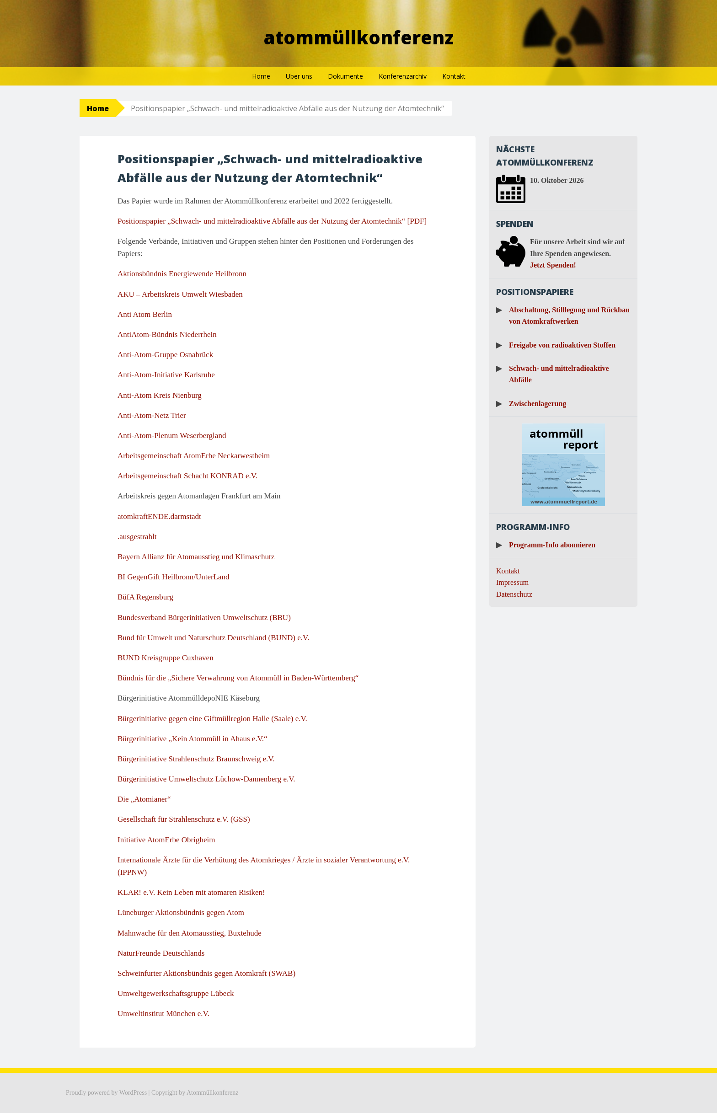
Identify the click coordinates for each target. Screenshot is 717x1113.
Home (261, 76)
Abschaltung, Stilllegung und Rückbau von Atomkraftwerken (569, 316)
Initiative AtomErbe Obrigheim (166, 839)
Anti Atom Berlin (145, 314)
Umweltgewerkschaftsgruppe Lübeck (176, 993)
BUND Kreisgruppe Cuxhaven (166, 657)
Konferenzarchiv (403, 76)
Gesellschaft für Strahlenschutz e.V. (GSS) (184, 819)
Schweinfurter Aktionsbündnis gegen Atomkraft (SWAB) (206, 973)
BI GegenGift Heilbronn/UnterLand (174, 577)
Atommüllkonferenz (359, 37)
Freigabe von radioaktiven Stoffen (562, 345)
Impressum (512, 582)
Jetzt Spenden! (553, 265)
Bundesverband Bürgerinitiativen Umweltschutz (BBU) (204, 617)
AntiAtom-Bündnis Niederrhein (167, 334)
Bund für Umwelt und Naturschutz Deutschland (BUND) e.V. (213, 637)
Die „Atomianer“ (144, 799)
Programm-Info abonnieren (552, 545)
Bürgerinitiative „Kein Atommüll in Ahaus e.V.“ (193, 738)
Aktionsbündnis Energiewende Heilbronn (182, 273)
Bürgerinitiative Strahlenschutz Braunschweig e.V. (196, 758)
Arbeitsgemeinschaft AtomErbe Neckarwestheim (194, 455)
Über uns (299, 76)
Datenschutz (514, 594)
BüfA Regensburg (145, 597)
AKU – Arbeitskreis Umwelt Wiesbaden (180, 294)
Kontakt (454, 76)
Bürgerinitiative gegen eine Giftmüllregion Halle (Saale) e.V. (212, 718)
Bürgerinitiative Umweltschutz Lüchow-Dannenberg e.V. (206, 779)
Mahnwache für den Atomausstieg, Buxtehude (190, 933)
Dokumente (345, 76)
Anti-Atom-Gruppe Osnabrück (165, 354)
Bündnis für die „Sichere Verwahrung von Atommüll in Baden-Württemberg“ (238, 678)
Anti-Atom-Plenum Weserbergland (172, 435)
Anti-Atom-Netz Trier (152, 415)
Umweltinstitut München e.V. (163, 1013)
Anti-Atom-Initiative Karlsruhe (166, 374)
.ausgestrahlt (137, 536)
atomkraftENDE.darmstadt (159, 516)
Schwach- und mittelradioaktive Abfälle (559, 374)
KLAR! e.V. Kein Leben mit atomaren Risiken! (191, 892)
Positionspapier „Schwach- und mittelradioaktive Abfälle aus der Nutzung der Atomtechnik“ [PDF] (272, 221)
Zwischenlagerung (537, 403)
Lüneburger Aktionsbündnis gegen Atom (181, 912)
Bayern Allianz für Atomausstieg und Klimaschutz (196, 556)
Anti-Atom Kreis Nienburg (160, 395)
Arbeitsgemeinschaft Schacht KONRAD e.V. (187, 475)
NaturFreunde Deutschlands (161, 953)
